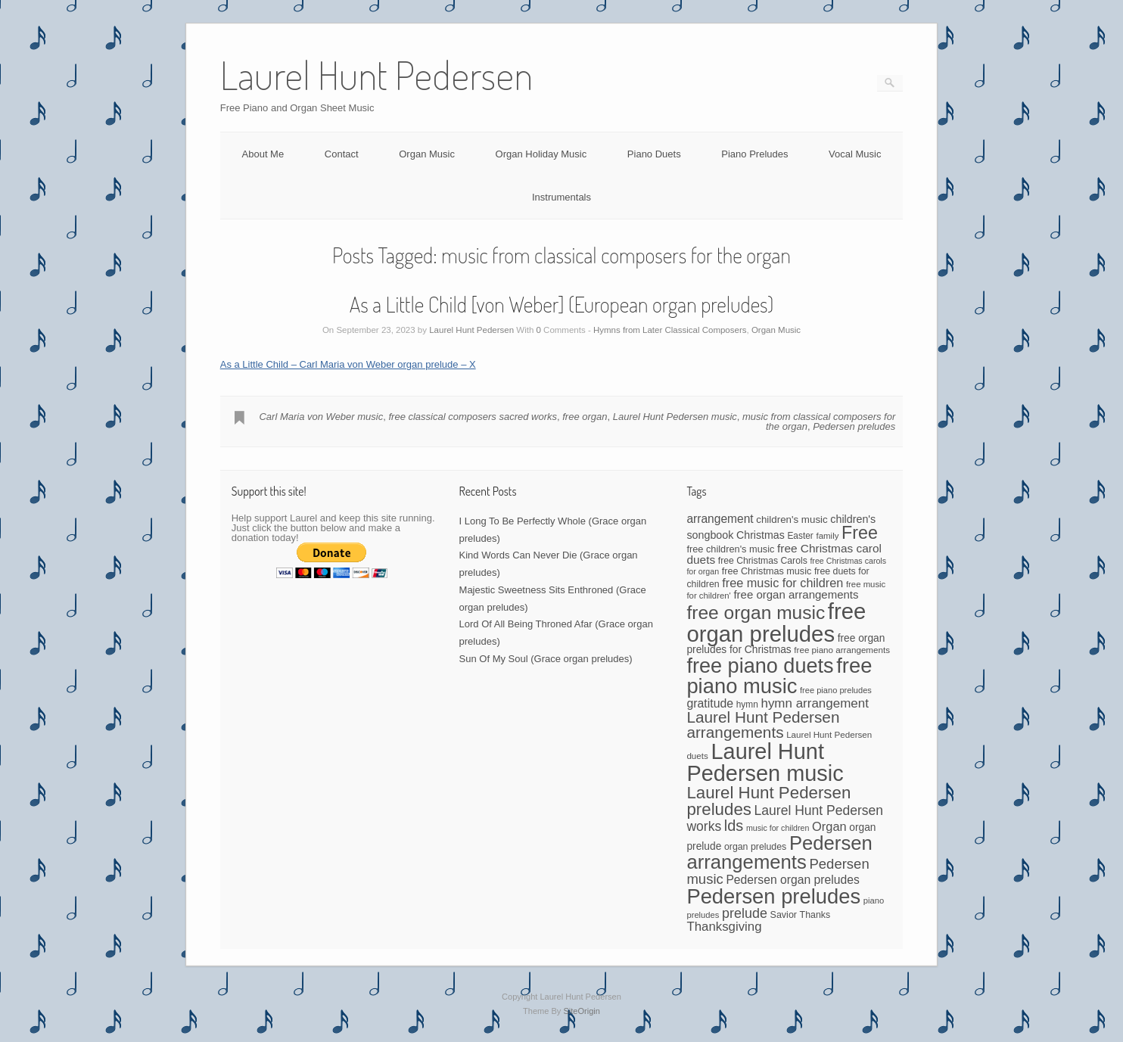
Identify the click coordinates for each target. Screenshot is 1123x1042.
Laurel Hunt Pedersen (471, 329)
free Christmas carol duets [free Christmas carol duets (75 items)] (784, 554)
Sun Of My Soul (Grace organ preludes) (546, 658)
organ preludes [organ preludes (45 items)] (755, 846)
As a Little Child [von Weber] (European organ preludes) (562, 304)
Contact (342, 154)
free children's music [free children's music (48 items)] (730, 549)
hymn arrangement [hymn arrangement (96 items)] (814, 703)
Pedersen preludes (854, 426)
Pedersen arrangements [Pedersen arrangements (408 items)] (779, 852)
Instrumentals (561, 197)
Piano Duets (654, 154)
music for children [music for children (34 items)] (778, 827)
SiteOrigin (581, 1011)
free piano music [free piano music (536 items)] (779, 676)
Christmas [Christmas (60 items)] (760, 535)
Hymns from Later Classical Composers (670, 329)
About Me (263, 154)
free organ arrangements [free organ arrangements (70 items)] (795, 594)
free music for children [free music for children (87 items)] (782, 582)
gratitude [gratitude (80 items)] (709, 703)
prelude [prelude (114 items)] (744, 913)
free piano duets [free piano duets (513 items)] (759, 665)
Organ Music (427, 154)
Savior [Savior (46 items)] (783, 915)
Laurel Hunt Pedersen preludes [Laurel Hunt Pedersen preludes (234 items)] (768, 801)
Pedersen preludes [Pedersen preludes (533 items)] (773, 896)
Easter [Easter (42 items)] (800, 535)
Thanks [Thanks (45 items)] (815, 915)
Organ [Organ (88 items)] (829, 826)
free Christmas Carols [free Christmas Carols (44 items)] (762, 560)
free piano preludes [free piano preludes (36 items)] (836, 690)
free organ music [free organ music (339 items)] (755, 612)
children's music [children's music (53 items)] (791, 519)
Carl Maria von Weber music (321, 416)
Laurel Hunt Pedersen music (675, 416)
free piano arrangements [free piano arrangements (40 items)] (842, 650)
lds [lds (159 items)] (733, 825)
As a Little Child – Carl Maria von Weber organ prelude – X (348, 364)
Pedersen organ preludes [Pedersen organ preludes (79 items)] (792, 879)
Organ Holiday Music (541, 154)
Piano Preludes (754, 154)
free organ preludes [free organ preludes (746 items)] (776, 622)
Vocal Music (855, 154)
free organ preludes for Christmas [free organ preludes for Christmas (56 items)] (785, 644)
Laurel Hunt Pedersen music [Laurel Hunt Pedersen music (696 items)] (764, 762)
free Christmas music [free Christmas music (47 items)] (767, 571)
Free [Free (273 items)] (859, 533)
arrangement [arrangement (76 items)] (719, 518)
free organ (584, 416)
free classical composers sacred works (472, 416)
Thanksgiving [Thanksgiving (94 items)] (723, 926)
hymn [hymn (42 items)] (747, 704)
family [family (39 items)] (827, 535)
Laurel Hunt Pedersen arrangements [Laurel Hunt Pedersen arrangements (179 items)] (762, 725)
